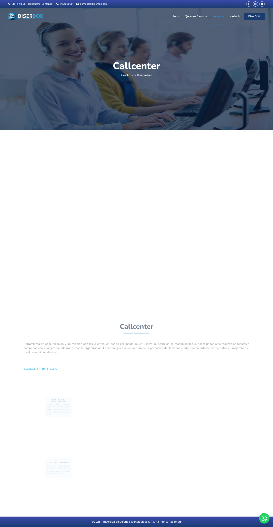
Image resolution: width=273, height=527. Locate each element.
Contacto (234, 16)
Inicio (176, 16)
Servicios (217, 16)
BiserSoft (254, 16)
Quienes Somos (196, 16)
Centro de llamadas (136, 75)
